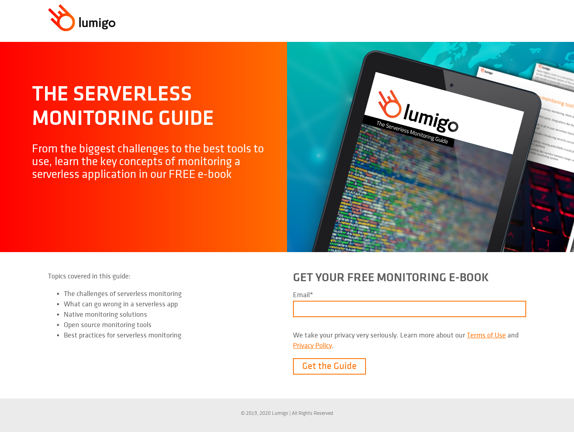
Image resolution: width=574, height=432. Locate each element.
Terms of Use (486, 335)
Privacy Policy (312, 345)
